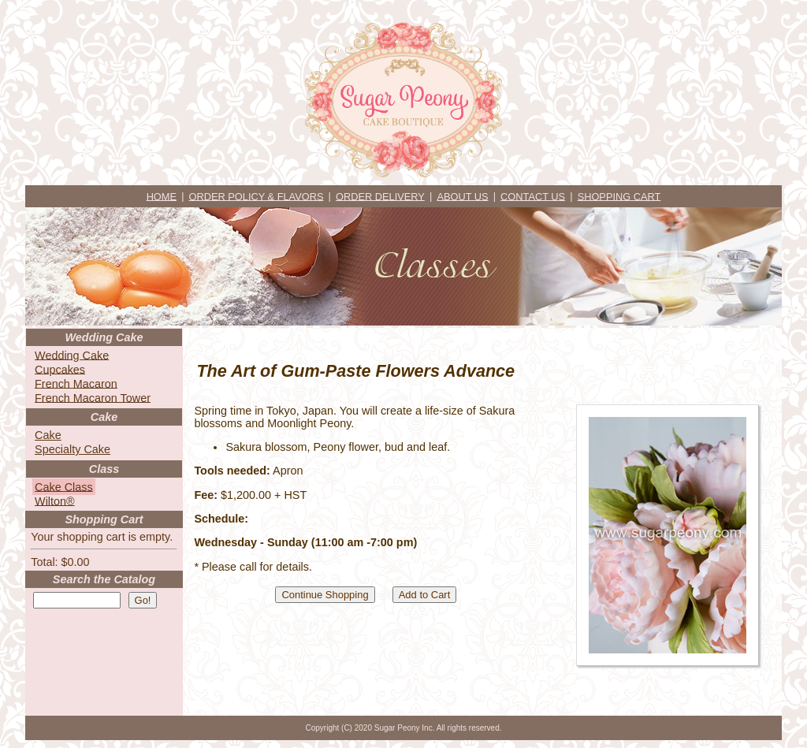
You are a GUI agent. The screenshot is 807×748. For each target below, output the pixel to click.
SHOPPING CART (619, 196)
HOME (162, 196)
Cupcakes (60, 369)
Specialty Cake (72, 449)
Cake (48, 435)
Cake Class (64, 486)
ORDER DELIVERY (380, 196)
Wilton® (55, 500)
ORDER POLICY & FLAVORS (256, 196)
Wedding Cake (72, 354)
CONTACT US (532, 196)
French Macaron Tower (93, 397)
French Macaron (76, 383)
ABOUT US (462, 196)
